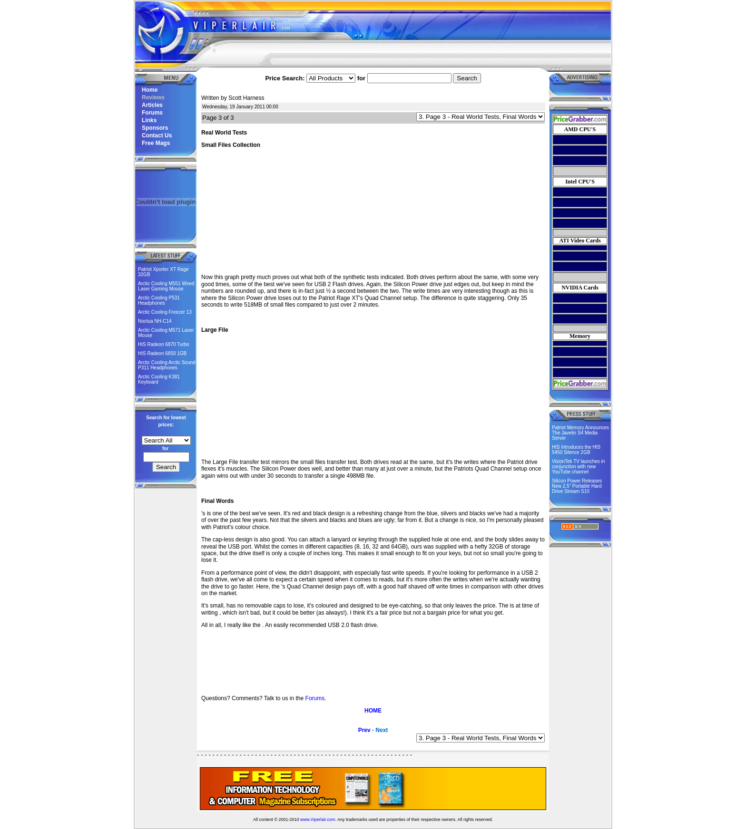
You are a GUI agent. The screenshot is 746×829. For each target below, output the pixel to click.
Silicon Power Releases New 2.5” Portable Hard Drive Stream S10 (577, 486)
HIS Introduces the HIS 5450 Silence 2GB (576, 449)
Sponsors (155, 128)
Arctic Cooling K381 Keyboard (159, 379)
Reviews (153, 97)
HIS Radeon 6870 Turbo (163, 344)
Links (149, 120)
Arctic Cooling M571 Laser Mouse (166, 333)
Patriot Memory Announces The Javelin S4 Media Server (580, 433)
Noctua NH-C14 (155, 321)
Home (149, 90)
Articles (152, 105)
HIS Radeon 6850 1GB (162, 353)
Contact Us (157, 135)
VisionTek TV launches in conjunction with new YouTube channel (578, 466)
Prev (364, 730)
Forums (152, 112)
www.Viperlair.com (317, 819)
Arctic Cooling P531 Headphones (159, 300)
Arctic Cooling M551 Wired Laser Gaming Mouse (166, 286)
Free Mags (156, 143)
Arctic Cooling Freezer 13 (165, 312)
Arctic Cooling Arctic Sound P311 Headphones (167, 365)
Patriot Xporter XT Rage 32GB (163, 272)
